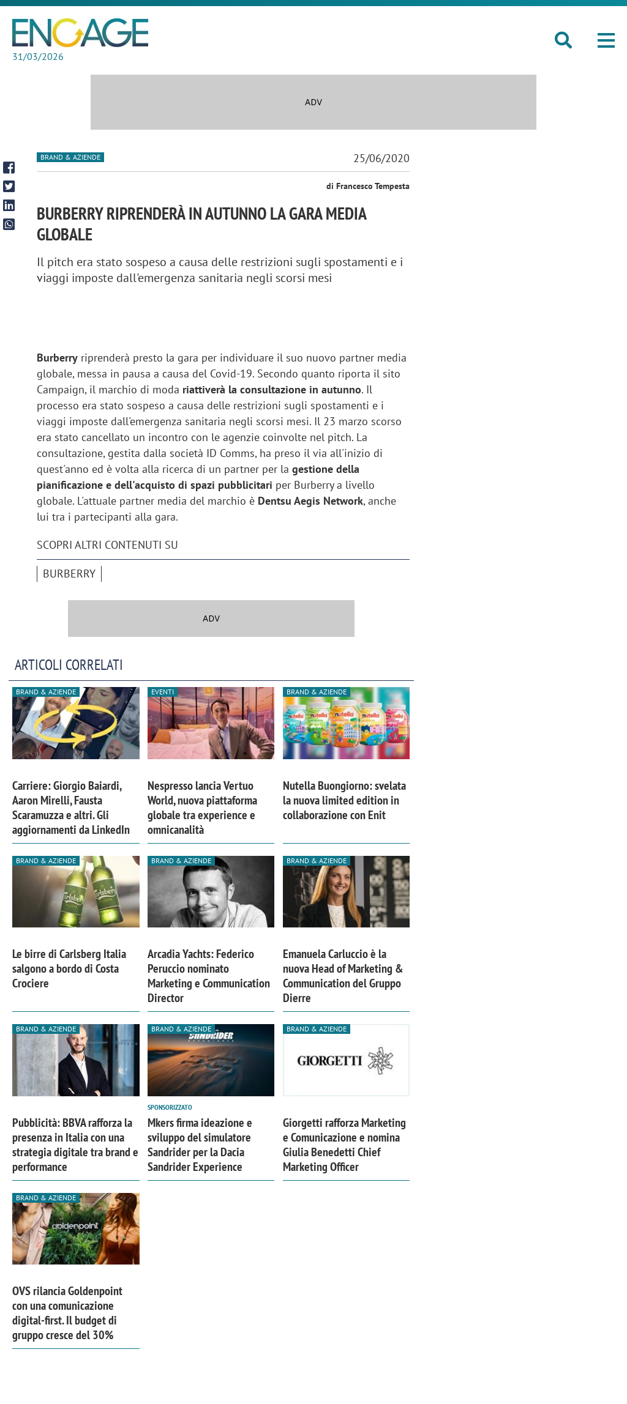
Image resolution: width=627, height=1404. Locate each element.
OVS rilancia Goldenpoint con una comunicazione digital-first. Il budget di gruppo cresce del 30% (67, 1312)
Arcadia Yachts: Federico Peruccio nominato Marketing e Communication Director (209, 975)
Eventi (162, 691)
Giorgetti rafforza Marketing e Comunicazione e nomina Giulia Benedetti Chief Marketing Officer (344, 1144)
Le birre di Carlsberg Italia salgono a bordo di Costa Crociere (69, 968)
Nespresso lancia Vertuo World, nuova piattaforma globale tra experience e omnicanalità (202, 807)
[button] (606, 40)
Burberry (69, 573)
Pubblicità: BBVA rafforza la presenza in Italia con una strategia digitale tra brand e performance (75, 1144)
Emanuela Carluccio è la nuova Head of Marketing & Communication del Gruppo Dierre (343, 975)
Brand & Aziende (70, 157)
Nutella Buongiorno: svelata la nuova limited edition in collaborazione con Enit (344, 800)
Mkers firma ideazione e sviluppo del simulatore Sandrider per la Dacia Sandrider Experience (200, 1144)
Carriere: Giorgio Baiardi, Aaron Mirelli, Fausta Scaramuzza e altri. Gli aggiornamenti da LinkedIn (71, 807)
